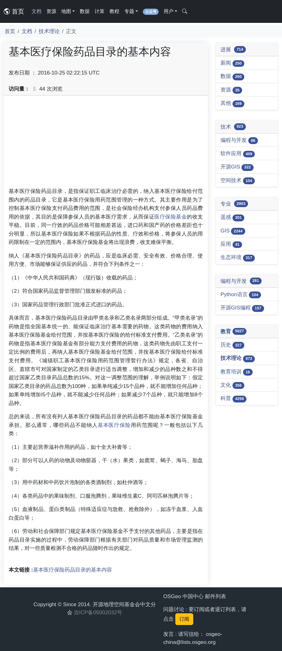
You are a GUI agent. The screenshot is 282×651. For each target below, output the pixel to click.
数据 (85, 11)
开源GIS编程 (242, 308)
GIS (232, 231)
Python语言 (240, 294)
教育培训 (236, 372)
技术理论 (49, 31)
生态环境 (237, 257)
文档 (36, 11)
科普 (233, 398)
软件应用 (237, 153)
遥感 (232, 217)
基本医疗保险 (114, 425)
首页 (14, 11)
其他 (232, 103)
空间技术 (237, 180)
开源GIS (237, 167)
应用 (231, 244)
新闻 (232, 63)
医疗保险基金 (170, 217)
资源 (51, 11)
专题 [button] (129, 11)
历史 (232, 345)
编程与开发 (239, 140)
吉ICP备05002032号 (98, 612)
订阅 (184, 619)
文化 (232, 385)
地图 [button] (66, 11)
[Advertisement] (106, 143)
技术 (233, 126)
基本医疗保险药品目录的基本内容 (72, 570)
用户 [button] (168, 11)
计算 (100, 11)
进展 (233, 49)
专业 (234, 203)
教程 (114, 11)
